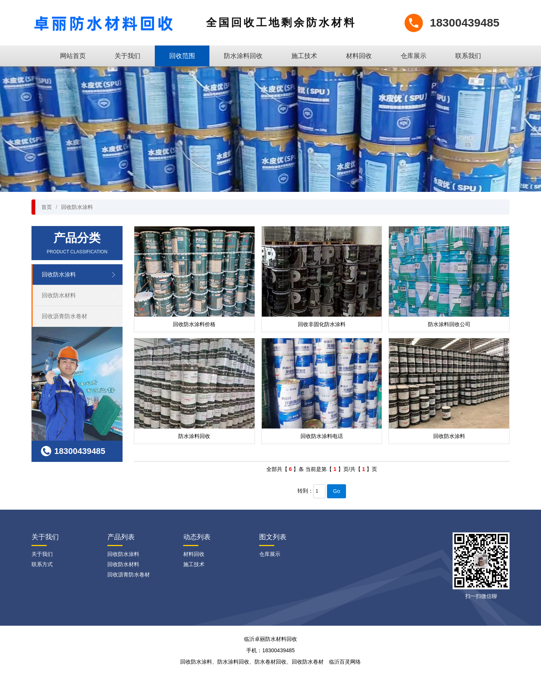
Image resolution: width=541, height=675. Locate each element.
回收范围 (182, 56)
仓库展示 (413, 56)
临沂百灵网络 (345, 662)
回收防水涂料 (77, 207)
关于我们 (127, 56)
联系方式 (42, 564)
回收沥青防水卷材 (64, 316)
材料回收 (359, 56)
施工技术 (304, 56)
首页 (46, 207)
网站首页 (73, 56)
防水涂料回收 (243, 56)
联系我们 (468, 56)
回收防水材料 (59, 295)
